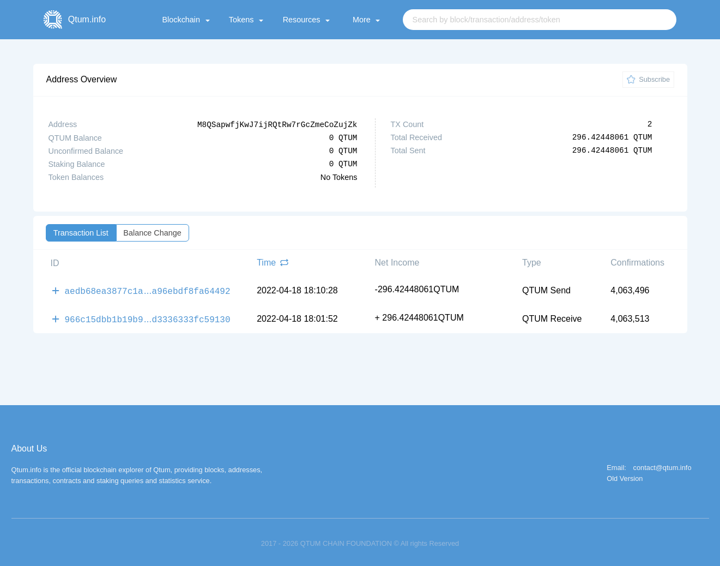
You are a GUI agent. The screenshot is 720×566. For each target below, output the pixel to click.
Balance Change (152, 232)
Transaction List (80, 232)
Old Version (625, 476)
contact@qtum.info (662, 465)
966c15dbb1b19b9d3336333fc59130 (148, 317)
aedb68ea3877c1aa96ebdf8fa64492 (148, 289)
